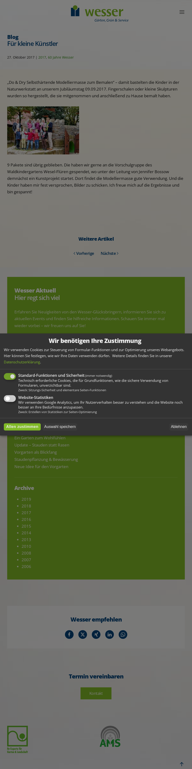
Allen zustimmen (22, 427)
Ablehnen (179, 427)
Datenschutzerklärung (22, 362)
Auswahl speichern (60, 427)
